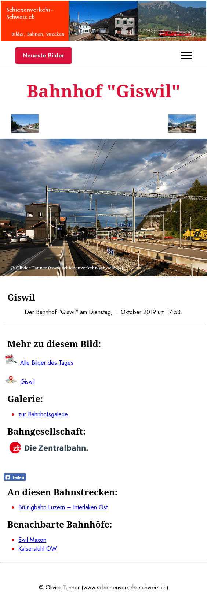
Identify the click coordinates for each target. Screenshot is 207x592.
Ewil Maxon (32, 540)
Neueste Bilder (43, 55)
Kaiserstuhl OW (37, 548)
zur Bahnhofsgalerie (43, 414)
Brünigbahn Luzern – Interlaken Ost (63, 507)
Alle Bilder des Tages (46, 362)
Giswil (27, 381)
